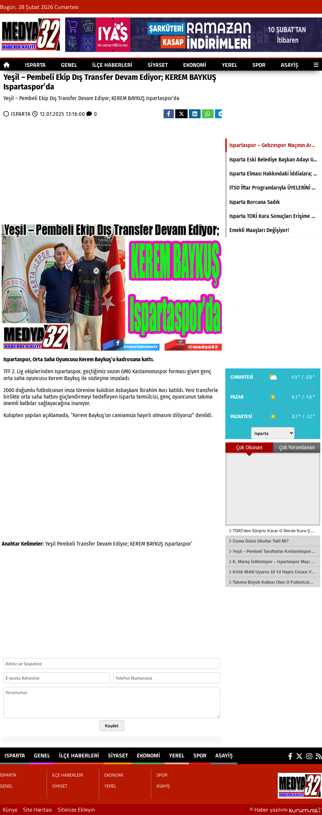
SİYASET (158, 65)
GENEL (69, 65)
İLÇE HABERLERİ (112, 65)
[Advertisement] (78, 170)
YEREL (229, 65)
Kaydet (112, 725)
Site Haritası (37, 809)
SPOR (258, 65)
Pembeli (66, 543)
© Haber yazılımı (286, 809)
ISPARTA (35, 65)
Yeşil (50, 543)
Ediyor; (121, 543)
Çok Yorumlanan (297, 447)
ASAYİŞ (289, 65)
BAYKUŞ (154, 543)
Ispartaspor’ (178, 543)
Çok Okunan (249, 447)
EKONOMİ (194, 65)
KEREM (137, 543)
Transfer (85, 543)
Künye (10, 809)
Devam (104, 543)
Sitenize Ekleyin (76, 809)
